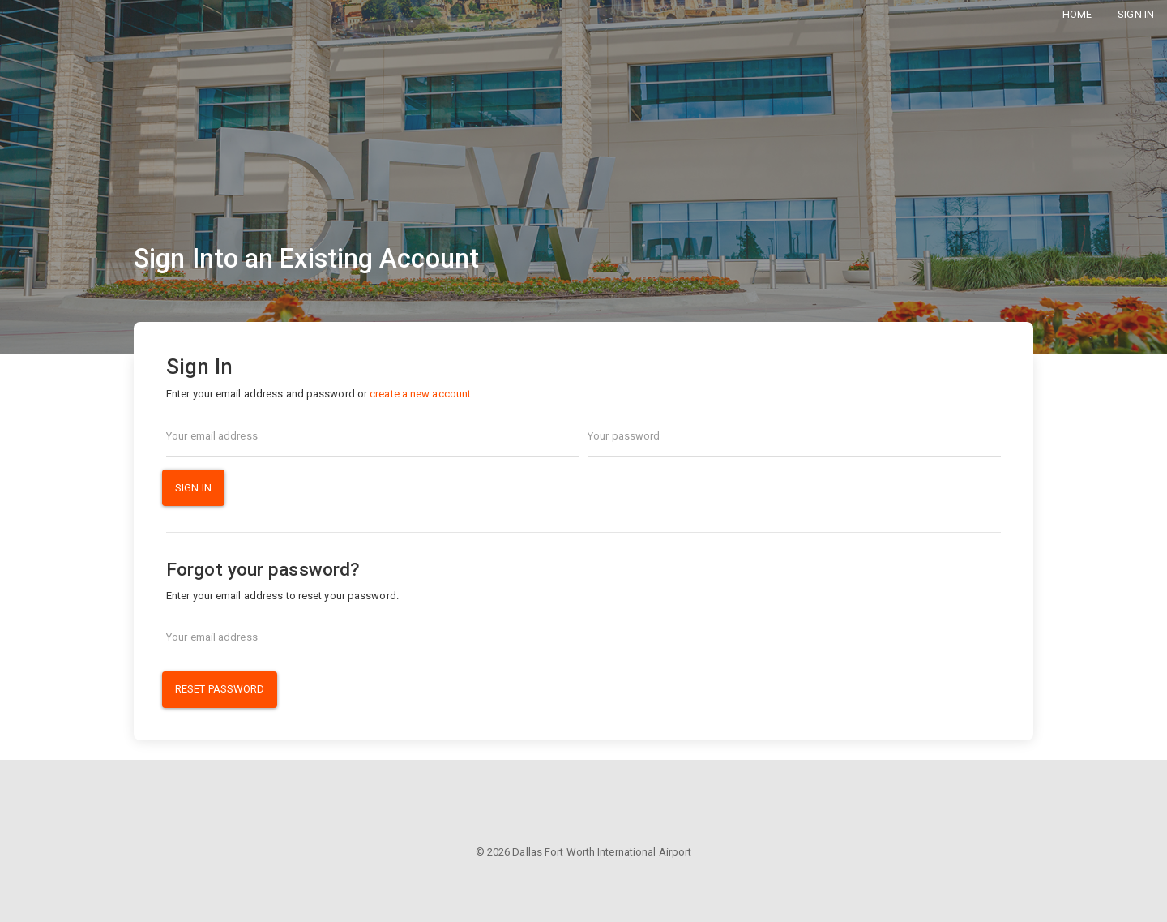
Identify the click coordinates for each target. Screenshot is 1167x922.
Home (1077, 14)
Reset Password (219, 689)
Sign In (1136, 14)
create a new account (420, 394)
